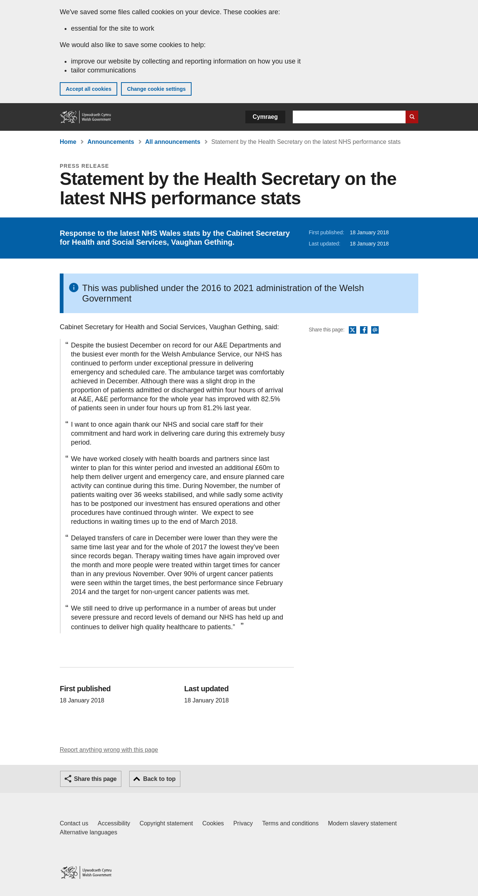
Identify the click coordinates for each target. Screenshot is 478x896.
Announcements (110, 142)
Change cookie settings (156, 89)
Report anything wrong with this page (109, 750)
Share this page (95, 779)
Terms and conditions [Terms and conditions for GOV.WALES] (290, 823)
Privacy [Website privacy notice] (243, 823)
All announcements (173, 142)
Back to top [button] (159, 779)
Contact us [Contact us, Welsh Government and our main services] (74, 823)
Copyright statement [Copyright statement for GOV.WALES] (166, 823)
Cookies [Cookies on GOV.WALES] (213, 823)
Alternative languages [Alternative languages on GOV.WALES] (88, 832)
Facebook (363, 330)
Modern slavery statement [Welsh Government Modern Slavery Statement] (362, 823)
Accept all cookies (88, 89)
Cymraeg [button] (265, 117)
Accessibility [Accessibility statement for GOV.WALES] (113, 823)
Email (375, 330)
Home (68, 142)
